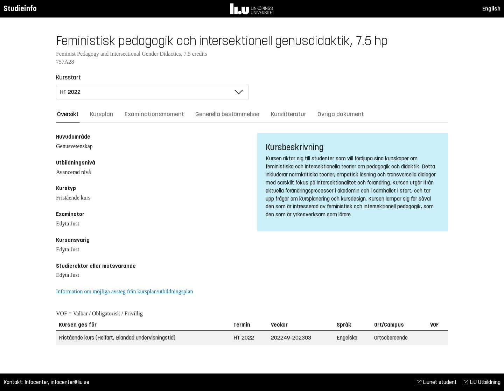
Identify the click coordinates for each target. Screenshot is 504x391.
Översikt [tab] (68, 114)
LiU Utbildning (482, 382)
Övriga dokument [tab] (340, 114)
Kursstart (68, 77)
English (491, 8)
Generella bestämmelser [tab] (227, 114)
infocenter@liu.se (70, 382)
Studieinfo (20, 8)
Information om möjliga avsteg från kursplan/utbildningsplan (124, 291)
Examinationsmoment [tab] (154, 114)
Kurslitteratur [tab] (288, 114)
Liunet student (437, 382)
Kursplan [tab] (101, 114)
